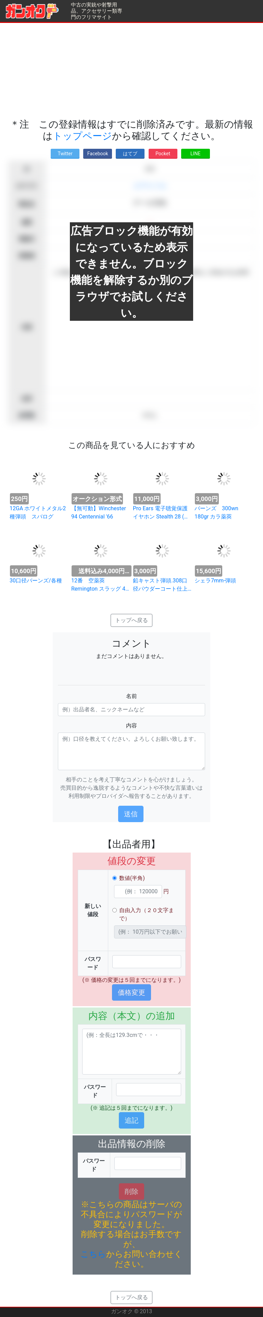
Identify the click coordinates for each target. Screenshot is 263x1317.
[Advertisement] (131, 71)
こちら (93, 1254)
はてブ (130, 153)
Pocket (162, 153)
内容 (131, 725)
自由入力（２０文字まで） (146, 914)
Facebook (97, 153)
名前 (131, 696)
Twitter (65, 153)
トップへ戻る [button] (131, 620)
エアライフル (150, 186)
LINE (195, 153)
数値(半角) (132, 878)
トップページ (82, 136)
